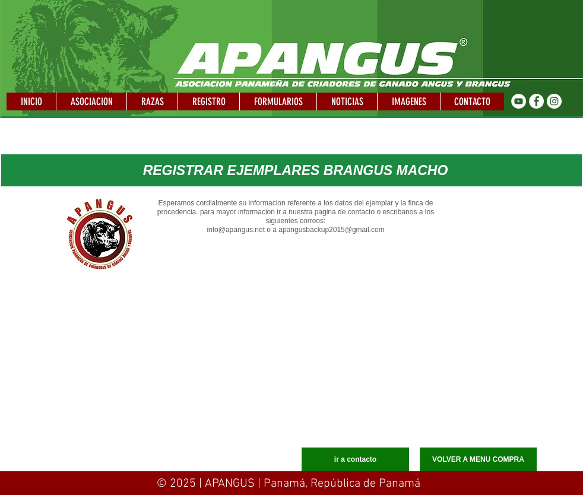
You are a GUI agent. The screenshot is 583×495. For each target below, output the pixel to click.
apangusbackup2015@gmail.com (331, 230)
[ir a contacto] (355, 459)
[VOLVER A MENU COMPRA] (478, 459)
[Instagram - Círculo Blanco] (554, 101)
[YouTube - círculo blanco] (518, 101)
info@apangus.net (236, 230)
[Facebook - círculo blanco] (536, 101)
